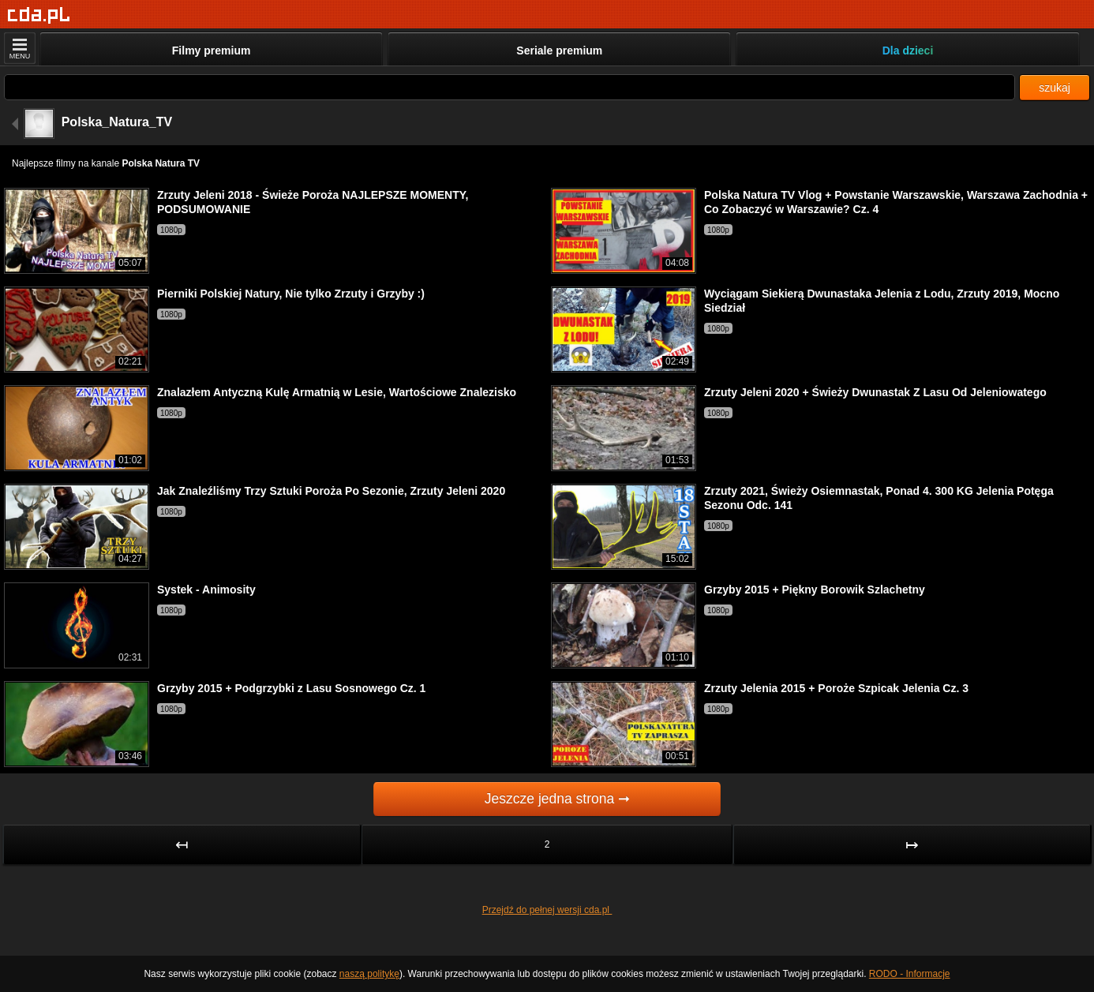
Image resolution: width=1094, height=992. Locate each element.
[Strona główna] (39, 15)
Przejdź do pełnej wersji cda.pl (547, 909)
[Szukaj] (509, 87)
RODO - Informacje (909, 973)
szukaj (1054, 87)
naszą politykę (369, 973)
